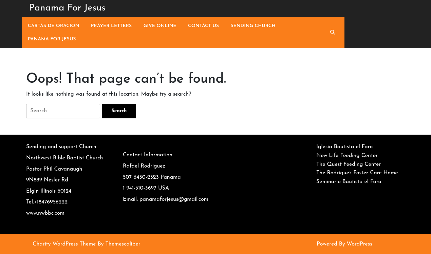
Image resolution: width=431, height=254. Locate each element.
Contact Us (203, 25)
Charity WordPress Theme (64, 244)
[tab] (119, 111)
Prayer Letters (111, 25)
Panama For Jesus (67, 8)
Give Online (160, 25)
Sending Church (252, 25)
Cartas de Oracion (53, 25)
